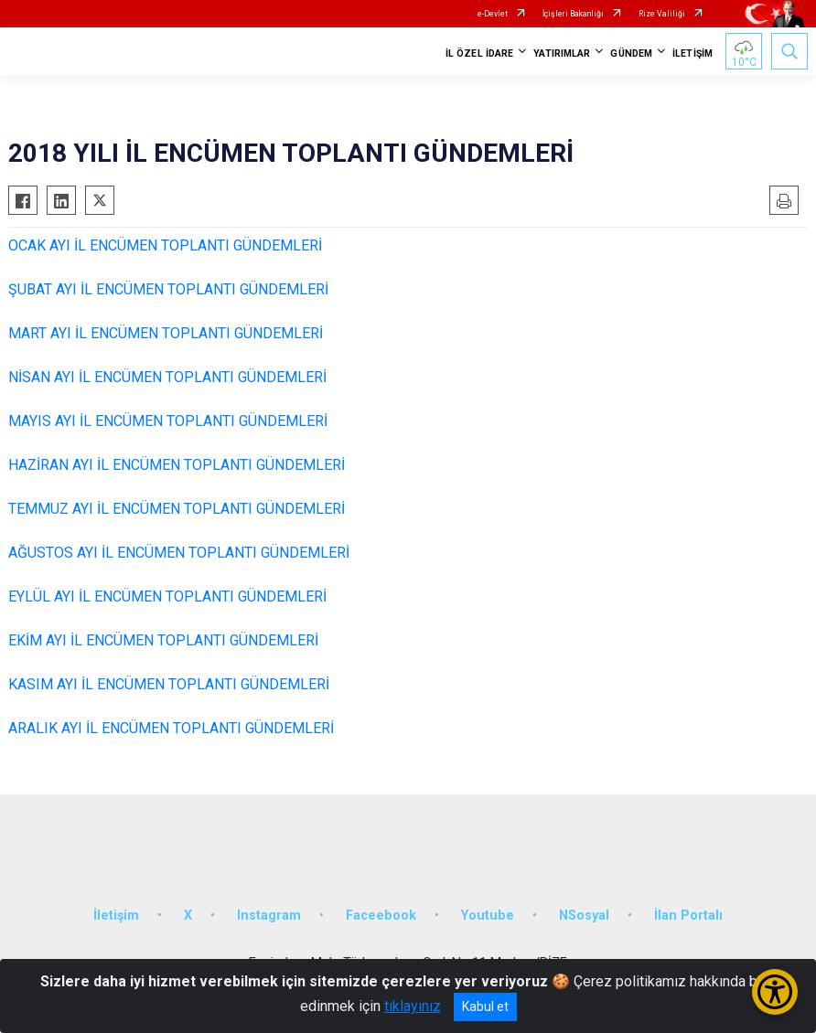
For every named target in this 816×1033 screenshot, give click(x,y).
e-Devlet (493, 13)
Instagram (269, 915)
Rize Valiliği (662, 13)
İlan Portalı (688, 915)
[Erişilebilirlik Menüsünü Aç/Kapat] (775, 992)
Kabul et (485, 1006)
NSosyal (584, 915)
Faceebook (381, 915)
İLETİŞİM (692, 53)
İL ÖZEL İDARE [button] (479, 53)
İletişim (116, 915)
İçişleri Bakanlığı (573, 13)
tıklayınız (412, 1006)
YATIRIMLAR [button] (561, 53)
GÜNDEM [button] (631, 53)
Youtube (487, 915)
